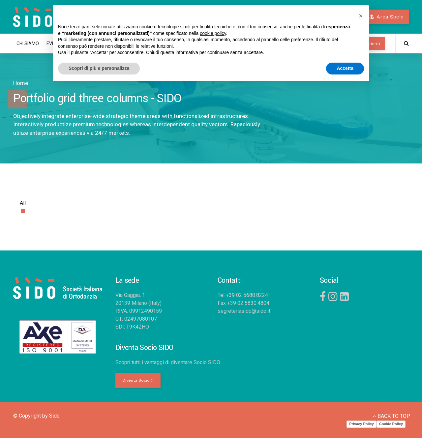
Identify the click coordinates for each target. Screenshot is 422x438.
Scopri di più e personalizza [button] (99, 68)
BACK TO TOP (393, 416)
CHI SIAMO (27, 43)
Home (20, 83)
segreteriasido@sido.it (244, 311)
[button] (360, 16)
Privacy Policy (361, 424)
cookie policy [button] (213, 33)
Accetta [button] (345, 68)
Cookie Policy (391, 424)
